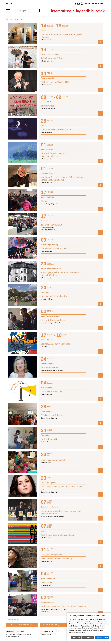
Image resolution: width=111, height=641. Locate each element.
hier (86, 630)
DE (7, 3)
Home (9, 19)
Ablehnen (76, 637)
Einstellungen (88, 637)
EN (11, 3)
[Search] (27, 10)
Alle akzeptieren (102, 637)
